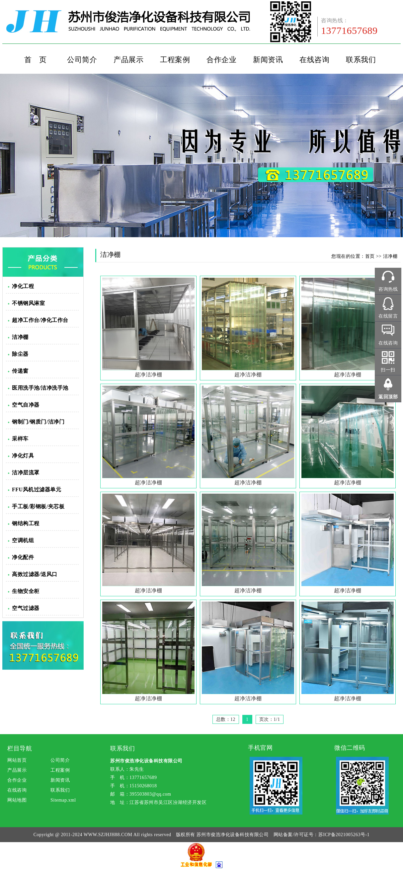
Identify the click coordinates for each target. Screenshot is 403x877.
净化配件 (23, 557)
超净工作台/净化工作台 (40, 320)
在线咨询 (314, 59)
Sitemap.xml (63, 800)
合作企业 (221, 59)
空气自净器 (26, 405)
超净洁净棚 (148, 374)
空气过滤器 (26, 608)
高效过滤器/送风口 (34, 574)
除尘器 (20, 354)
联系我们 (361, 59)
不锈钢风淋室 (28, 303)
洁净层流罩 (26, 472)
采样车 (20, 438)
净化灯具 (23, 455)
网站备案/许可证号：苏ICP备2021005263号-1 (321, 834)
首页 (370, 256)
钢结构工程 (26, 523)
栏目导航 (19, 748)
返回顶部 (388, 396)
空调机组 (23, 540)
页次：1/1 (269, 719)
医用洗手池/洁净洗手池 (40, 388)
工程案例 (175, 59)
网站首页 (17, 760)
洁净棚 (20, 337)
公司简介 (82, 59)
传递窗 (20, 371)
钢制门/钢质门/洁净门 (38, 422)
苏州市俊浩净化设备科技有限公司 (233, 834)
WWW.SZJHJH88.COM (108, 834)
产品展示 (128, 59)
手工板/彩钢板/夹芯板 (38, 506)
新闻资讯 (268, 59)
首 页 (35, 59)
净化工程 (23, 286)
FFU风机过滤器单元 (36, 489)
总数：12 (226, 719)
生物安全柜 (26, 591)
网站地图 (17, 800)
